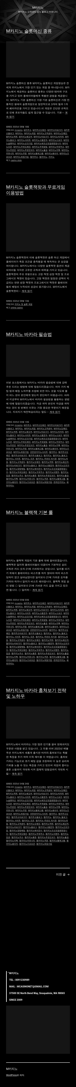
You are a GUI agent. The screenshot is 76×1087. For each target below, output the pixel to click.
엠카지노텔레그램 (57, 478)
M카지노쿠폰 (21, 153)
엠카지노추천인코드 (46, 475)
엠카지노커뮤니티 (27, 478)
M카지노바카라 (57, 136)
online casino (17, 307)
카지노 (51, 156)
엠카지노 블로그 (60, 455)
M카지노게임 (30, 133)
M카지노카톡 (54, 150)
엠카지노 (43, 156)
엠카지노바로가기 (14, 465)
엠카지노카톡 (12, 478)
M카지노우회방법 (39, 146)
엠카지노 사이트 (13, 458)
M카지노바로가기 (41, 136)
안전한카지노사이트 (39, 452)
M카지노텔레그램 (36, 153)
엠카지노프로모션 (27, 482)
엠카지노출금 (63, 475)
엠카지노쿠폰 (42, 478)
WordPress (11, 1075)
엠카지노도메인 (33, 462)
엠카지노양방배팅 (17, 468)
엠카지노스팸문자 (46, 465)
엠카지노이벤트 (52, 472)
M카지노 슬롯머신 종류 (29, 31)
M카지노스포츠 (55, 140)
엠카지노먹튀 (47, 462)
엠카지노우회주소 (36, 472)
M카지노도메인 (60, 133)
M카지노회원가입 (21, 156)
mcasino (18, 130)
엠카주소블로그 (35, 455)
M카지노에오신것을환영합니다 (47, 143)
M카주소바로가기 (55, 130)
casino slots (16, 160)
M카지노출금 (41, 150)
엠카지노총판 (30, 475)
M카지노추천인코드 (26, 150)
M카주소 (27, 130)
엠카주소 (34, 156)
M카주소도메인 (39, 130)
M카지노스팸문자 (39, 140)
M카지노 (19, 133)
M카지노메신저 (25, 136)
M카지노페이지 (51, 153)
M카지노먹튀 (12, 136)
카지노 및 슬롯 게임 (23, 304)
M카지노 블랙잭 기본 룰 (29, 512)
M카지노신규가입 (25, 143)
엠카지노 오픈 (28, 458)
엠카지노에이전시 (34, 468)
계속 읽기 (27, 291)
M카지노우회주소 (56, 146)
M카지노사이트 (24, 140)
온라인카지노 (59, 482)
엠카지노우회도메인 (18, 472)
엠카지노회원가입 (44, 482)
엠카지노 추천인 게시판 (46, 458)
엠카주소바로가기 (19, 455)
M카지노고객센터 (44, 133)
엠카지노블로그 (30, 465)
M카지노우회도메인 (22, 146)
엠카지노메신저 (62, 462)
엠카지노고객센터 (17, 462)
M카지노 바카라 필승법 (29, 334)
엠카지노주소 (17, 475)
